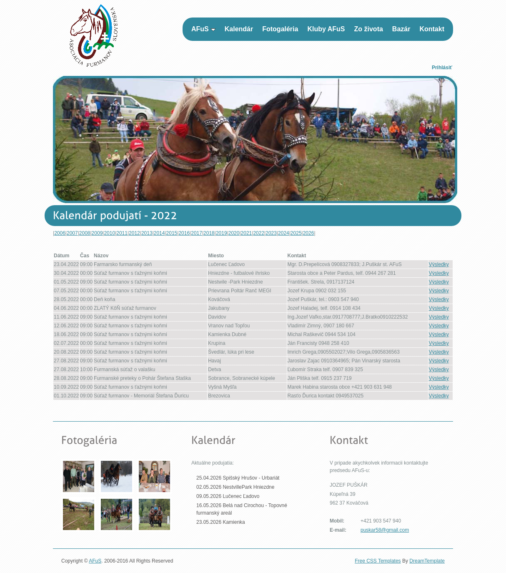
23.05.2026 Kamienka (220, 522)
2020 (234, 233)
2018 (209, 233)
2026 (308, 233)
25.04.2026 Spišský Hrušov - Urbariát (237, 478)
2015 (172, 233)
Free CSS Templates (378, 561)
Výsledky (439, 264)
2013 (147, 233)
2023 (271, 233)
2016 (184, 233)
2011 (122, 233)
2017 (196, 233)
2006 (59, 233)
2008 (84, 233)
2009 (97, 233)
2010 (109, 233)
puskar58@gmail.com (385, 530)
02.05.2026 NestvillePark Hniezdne (235, 487)
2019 (221, 233)
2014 (159, 233)
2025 (296, 233)
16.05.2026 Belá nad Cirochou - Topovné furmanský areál (241, 509)
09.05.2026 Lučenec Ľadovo (227, 496)
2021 (246, 233)
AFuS (95, 561)
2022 (258, 233)
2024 (283, 233)
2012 (134, 233)
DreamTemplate (427, 561)
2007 (72, 233)
